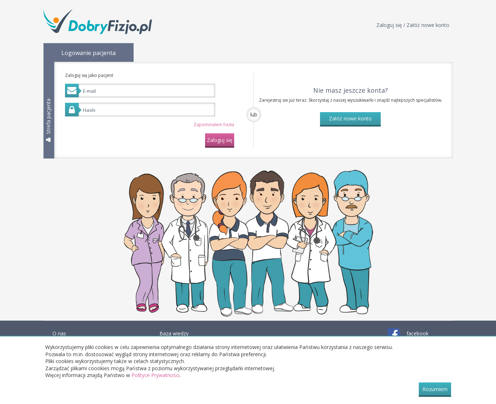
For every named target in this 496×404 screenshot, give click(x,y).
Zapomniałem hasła (214, 125)
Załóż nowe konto (350, 118)
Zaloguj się (219, 140)
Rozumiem (435, 389)
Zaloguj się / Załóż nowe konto (412, 25)
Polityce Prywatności (155, 375)
